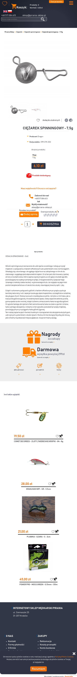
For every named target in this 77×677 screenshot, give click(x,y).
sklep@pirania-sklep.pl (34, 15)
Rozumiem (38, 669)
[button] (71, 3)
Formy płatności (16, 645)
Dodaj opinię (30, 214)
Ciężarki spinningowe (32, 32)
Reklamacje (46, 641)
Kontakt (12, 641)
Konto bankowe (47, 648)
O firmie (12, 648)
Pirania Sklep (9, 32)
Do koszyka (49, 224)
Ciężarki (19, 32)
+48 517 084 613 (8, 15)
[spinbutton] (27, 224)
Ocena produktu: (48, 212)
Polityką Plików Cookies (64, 657)
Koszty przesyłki (48, 645)
